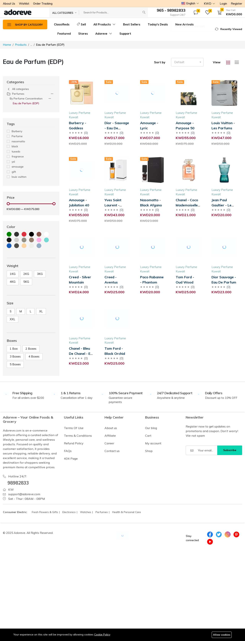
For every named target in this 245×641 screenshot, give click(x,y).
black (15, 146)
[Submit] (144, 12)
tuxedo (16, 151)
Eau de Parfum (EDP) (26, 103)
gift (14, 171)
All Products (104, 24)
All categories (18, 89)
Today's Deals (158, 24)
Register (236, 3)
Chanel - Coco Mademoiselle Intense (187, 205)
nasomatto (18, 141)
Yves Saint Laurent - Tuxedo (113, 205)
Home (7, 44)
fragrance (18, 156)
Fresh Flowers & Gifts (45, 512)
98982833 (18, 483)
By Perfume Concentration (26, 98)
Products (21, 44)
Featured (64, 33)
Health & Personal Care (126, 512)
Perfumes (15, 94)
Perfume (17, 136)
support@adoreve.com (24, 494)
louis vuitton (19, 176)
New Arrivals (184, 24)
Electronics (69, 512)
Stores (83, 33)
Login (223, 3)
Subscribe (229, 450)
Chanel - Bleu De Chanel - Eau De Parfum (81, 353)
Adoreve (103, 33)
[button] (228, 12)
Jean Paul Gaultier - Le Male (221, 205)
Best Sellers (131, 24)
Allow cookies (221, 634)
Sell (81, 24)
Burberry (17, 131)
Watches (85, 512)
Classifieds (61, 24)
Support (125, 33)
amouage (18, 166)
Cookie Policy (102, 634)
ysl (13, 161)
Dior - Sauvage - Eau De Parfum (117, 128)
